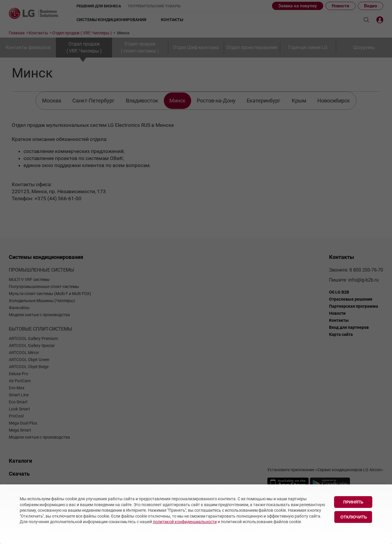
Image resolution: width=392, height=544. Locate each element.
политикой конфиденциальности (185, 521)
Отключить (353, 517)
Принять (353, 502)
